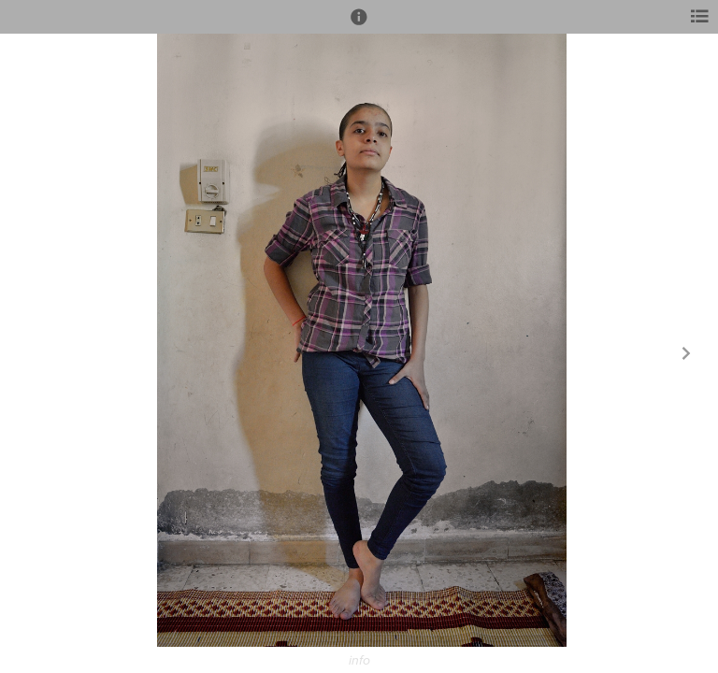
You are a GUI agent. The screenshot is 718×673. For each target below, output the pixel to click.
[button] (359, 25)
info (359, 660)
